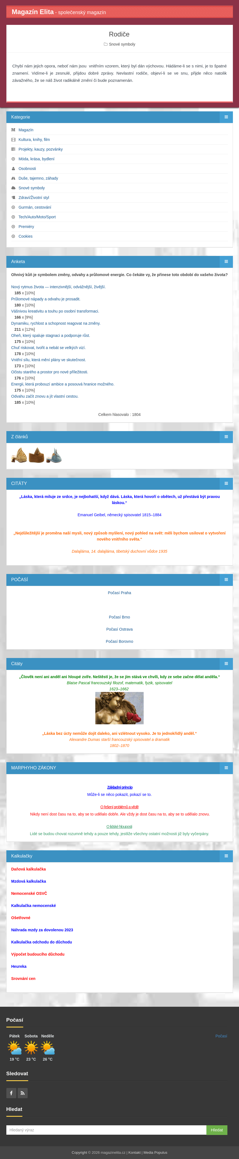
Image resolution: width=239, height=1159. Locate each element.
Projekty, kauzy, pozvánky (41, 149)
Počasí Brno (119, 617)
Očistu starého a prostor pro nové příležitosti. (49, 372)
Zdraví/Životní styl (34, 197)
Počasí (221, 1036)
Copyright (79, 1152)
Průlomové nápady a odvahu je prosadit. (46, 299)
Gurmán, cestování (35, 207)
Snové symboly (122, 44)
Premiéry (26, 226)
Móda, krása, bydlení (36, 159)
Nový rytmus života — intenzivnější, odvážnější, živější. (58, 287)
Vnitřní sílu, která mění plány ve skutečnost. (48, 360)
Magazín (26, 130)
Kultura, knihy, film (34, 139)
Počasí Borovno (119, 641)
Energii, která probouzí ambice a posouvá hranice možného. (63, 384)
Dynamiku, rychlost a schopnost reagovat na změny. (56, 323)
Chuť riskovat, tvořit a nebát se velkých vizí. (48, 347)
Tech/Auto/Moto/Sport (37, 217)
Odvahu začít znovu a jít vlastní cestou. (45, 396)
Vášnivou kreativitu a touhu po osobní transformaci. (55, 311)
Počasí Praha (119, 593)
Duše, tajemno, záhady (38, 178)
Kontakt (134, 1152)
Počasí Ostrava (119, 629)
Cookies (26, 236)
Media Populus (155, 1152)
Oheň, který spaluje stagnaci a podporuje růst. (50, 335)
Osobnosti (27, 168)
